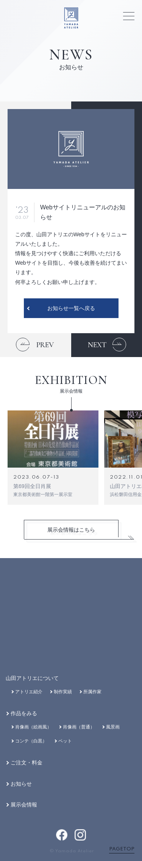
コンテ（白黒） (31, 741)
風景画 (113, 727)
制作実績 (63, 691)
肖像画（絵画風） (33, 727)
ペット (65, 741)
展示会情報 (24, 805)
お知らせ (21, 784)
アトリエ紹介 (28, 691)
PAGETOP (121, 849)
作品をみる (24, 713)
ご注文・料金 (26, 763)
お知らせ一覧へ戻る (71, 308)
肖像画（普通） (79, 727)
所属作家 (92, 691)
